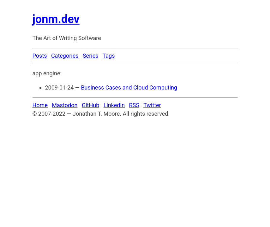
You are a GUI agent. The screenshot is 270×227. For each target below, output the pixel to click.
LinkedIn (114, 105)
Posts (40, 55)
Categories (65, 55)
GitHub (90, 105)
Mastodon (64, 105)
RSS (134, 105)
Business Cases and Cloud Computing (129, 87)
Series (91, 55)
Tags (109, 55)
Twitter (152, 105)
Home (40, 105)
